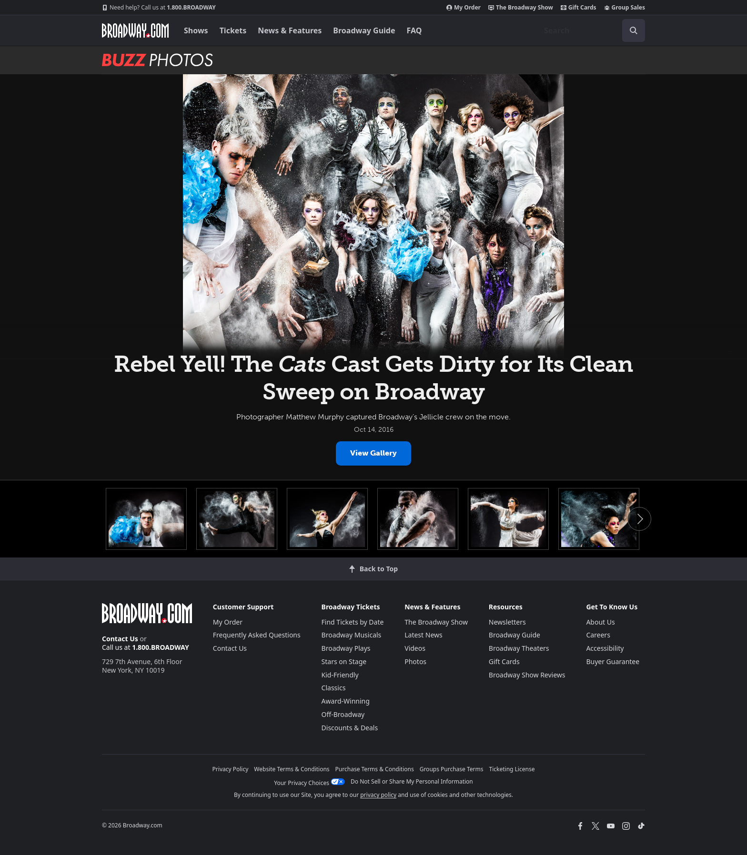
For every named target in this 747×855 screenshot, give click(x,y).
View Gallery (373, 452)
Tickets (233, 30)
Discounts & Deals (350, 727)
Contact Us (120, 638)
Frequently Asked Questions (257, 634)
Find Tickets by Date (353, 621)
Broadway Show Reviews (527, 674)
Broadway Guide (364, 30)
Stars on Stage (344, 661)
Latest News (423, 634)
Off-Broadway (343, 714)
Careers (598, 634)
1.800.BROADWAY (159, 7)
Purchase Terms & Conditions (374, 769)
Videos (414, 648)
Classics (334, 687)
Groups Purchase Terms (452, 769)
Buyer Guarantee (612, 661)
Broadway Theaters (519, 648)
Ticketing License (512, 769)
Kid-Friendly (340, 674)
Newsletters (507, 621)
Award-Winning (346, 701)
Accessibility (605, 648)
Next (639, 519)
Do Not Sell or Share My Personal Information (412, 781)
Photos (415, 661)
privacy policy (378, 795)
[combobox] (590, 30)
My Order (463, 7)
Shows (196, 30)
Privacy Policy (230, 769)
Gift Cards (578, 7)
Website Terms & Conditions (291, 769)
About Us (600, 621)
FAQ (414, 30)
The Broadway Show (520, 7)
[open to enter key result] (633, 30)
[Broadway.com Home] (135, 30)
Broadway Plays (346, 648)
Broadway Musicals (352, 634)
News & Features (290, 30)
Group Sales (624, 7)
